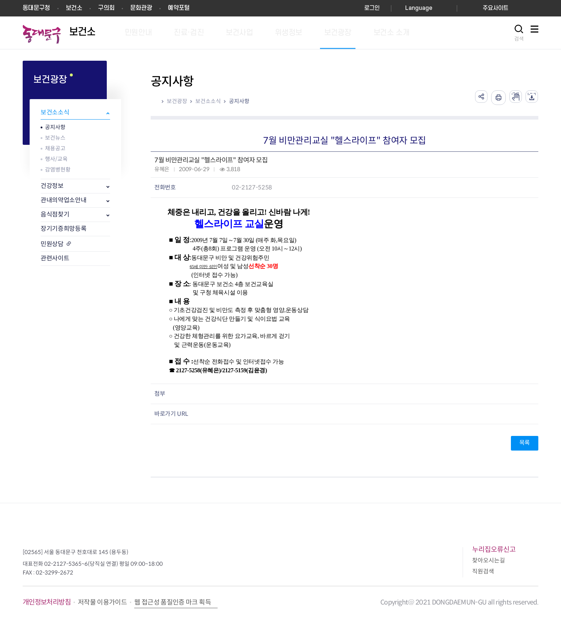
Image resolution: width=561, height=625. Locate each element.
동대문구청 (36, 8)
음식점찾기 (55, 214)
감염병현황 (58, 169)
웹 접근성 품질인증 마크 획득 (172, 602)
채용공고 (55, 148)
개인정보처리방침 (47, 602)
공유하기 (475, 97)
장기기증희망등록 (63, 229)
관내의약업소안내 (63, 200)
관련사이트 (55, 258)
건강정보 (52, 186)
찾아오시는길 (488, 560)
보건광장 (177, 101)
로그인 (372, 8)
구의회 (106, 8)
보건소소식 (55, 112)
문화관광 (141, 8)
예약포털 (179, 8)
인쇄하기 (494, 97)
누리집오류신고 (494, 549)
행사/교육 (56, 158)
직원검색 (483, 571)
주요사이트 (495, 8)
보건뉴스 (55, 137)
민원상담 (52, 244)
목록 (524, 443)
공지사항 (55, 127)
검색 (519, 38)
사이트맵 (534, 33)
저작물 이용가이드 (102, 602)
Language (418, 8)
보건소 (74, 8)
